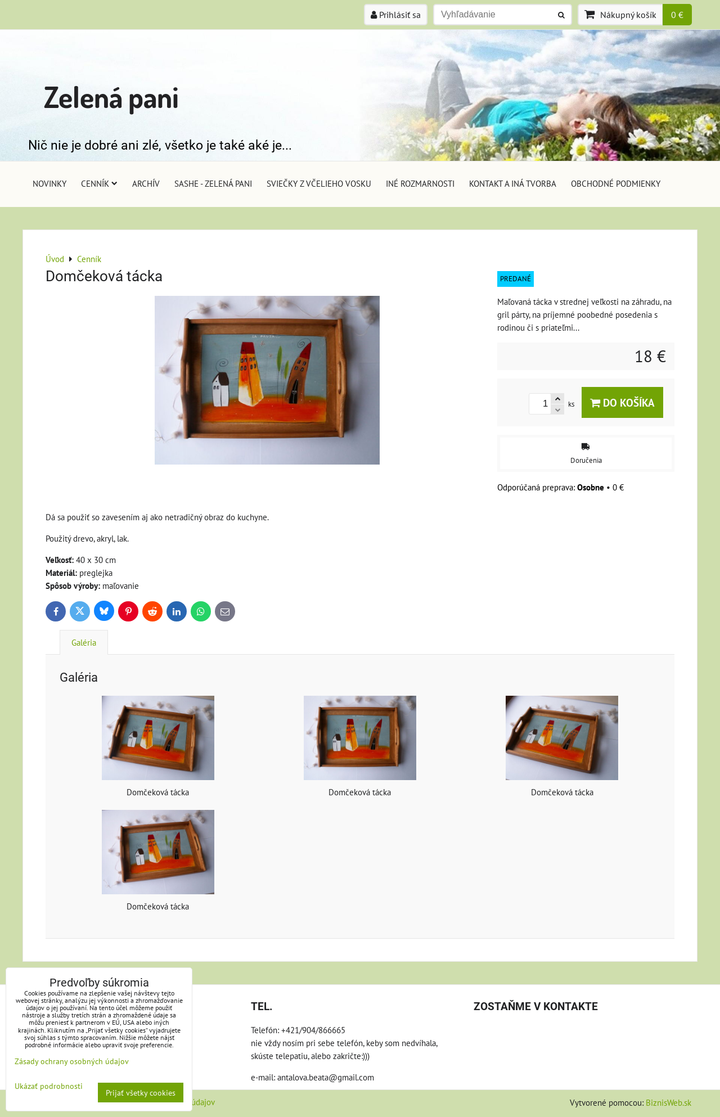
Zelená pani (111, 96)
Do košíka (622, 402)
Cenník (99, 183)
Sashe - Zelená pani (213, 183)
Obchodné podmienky (615, 183)
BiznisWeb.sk (668, 1102)
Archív (146, 183)
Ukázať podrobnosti (49, 1086)
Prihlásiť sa (396, 14)
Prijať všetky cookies (141, 1092)
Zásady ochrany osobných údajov (72, 1061)
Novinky (49, 183)
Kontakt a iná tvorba (512, 183)
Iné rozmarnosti (420, 183)
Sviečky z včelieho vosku (319, 183)
